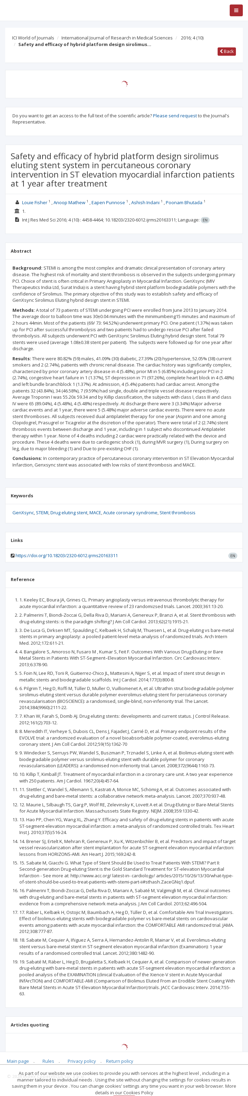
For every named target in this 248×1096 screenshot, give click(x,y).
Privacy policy (82, 1061)
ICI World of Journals (33, 38)
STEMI (42, 512)
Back (227, 51)
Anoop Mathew (69, 202)
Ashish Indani (145, 202)
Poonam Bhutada (184, 202)
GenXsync (23, 512)
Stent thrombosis (177, 512)
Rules (48, 1061)
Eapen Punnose (108, 202)
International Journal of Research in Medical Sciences (117, 38)
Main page (18, 1061)
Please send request (175, 115)
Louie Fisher (34, 202)
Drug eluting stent (68, 512)
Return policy (119, 1061)
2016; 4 (192, 38)
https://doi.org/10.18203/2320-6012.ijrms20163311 (67, 555)
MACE (95, 512)
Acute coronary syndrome (130, 512)
